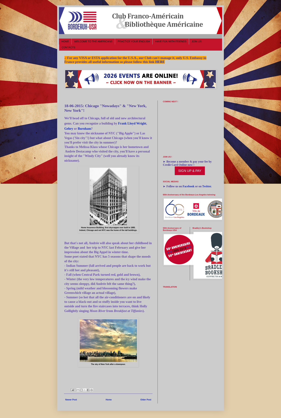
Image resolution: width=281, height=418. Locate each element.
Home (109, 399)
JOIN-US (197, 41)
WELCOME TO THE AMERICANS (93, 41)
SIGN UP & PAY (189, 171)
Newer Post (71, 399)
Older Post (145, 399)
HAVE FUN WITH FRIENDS (170, 41)
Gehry (68, 128)
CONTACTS (68, 47)
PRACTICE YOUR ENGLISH (134, 41)
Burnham (84, 128)
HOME (65, 41)
